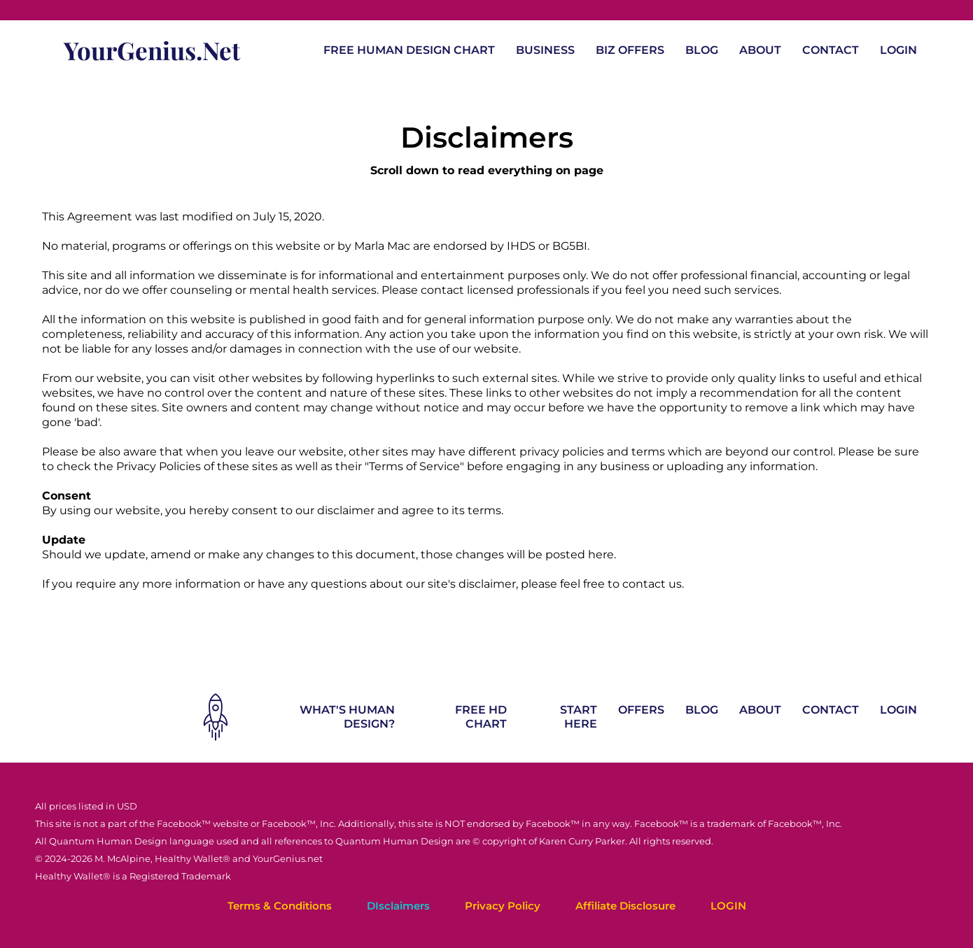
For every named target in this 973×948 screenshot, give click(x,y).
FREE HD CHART (481, 716)
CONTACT (830, 50)
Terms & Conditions (279, 905)
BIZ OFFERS (630, 50)
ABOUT (760, 50)
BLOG (701, 50)
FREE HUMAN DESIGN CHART (409, 50)
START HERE (578, 716)
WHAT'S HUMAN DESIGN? (347, 716)
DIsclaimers (398, 905)
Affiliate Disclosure (625, 905)
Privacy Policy (502, 905)
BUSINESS (545, 50)
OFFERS (641, 709)
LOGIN (898, 50)
